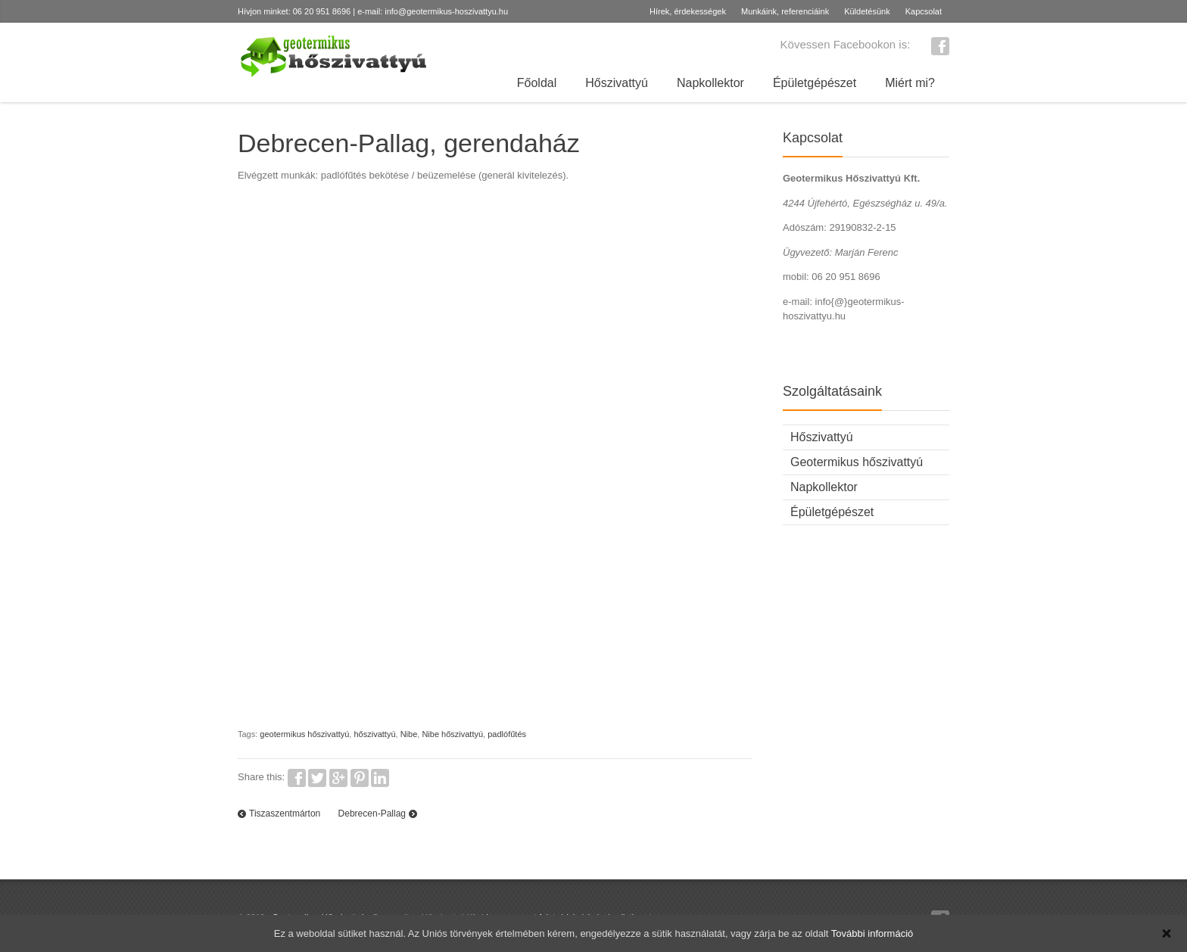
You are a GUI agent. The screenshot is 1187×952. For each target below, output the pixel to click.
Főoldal (536, 82)
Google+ (338, 778)
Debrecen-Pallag (372, 813)
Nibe (409, 734)
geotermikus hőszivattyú (304, 734)
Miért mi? (910, 82)
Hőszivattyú (616, 82)
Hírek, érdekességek (688, 11)
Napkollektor (710, 82)
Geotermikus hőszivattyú (856, 462)
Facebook (940, 46)
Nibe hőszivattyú (452, 734)
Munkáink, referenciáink (785, 11)
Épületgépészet (814, 82)
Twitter (317, 778)
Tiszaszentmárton (284, 813)
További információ (872, 933)
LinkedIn (380, 778)
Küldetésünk (867, 11)
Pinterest (359, 778)
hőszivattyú (374, 734)
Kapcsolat (923, 11)
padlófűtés (507, 734)
